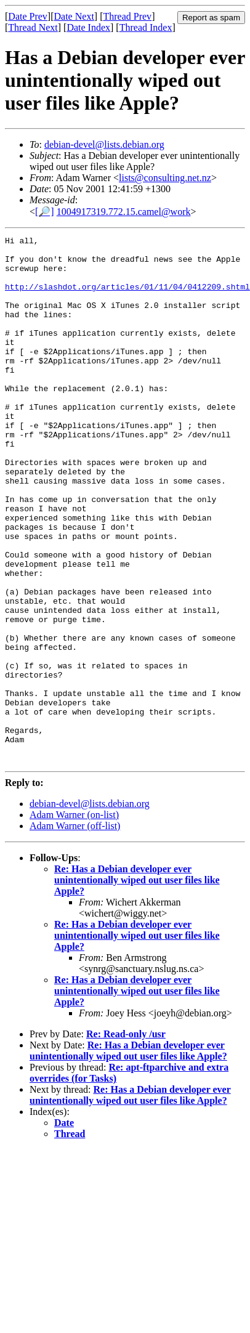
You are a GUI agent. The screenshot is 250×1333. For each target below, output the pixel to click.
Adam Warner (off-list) (75, 931)
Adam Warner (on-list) (74, 920)
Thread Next (32, 27)
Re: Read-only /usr (126, 1139)
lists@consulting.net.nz (165, 177)
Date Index (88, 27)
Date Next (74, 16)
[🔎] (44, 211)
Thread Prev (127, 16)
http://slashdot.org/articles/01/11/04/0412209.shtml (127, 297)
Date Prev (27, 16)
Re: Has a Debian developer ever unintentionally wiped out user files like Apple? (137, 985)
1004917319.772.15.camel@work (124, 211)
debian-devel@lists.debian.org (104, 144)
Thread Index (145, 27)
